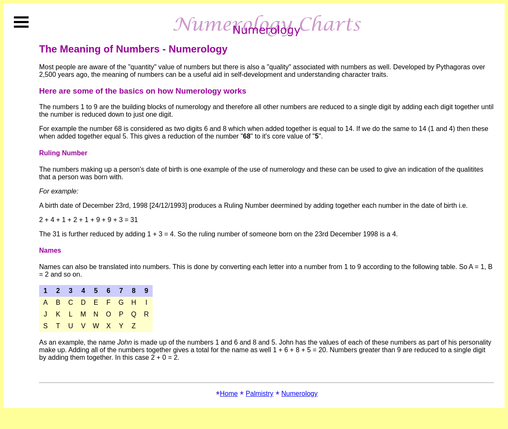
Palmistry (259, 393)
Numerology (299, 393)
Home (229, 393)
